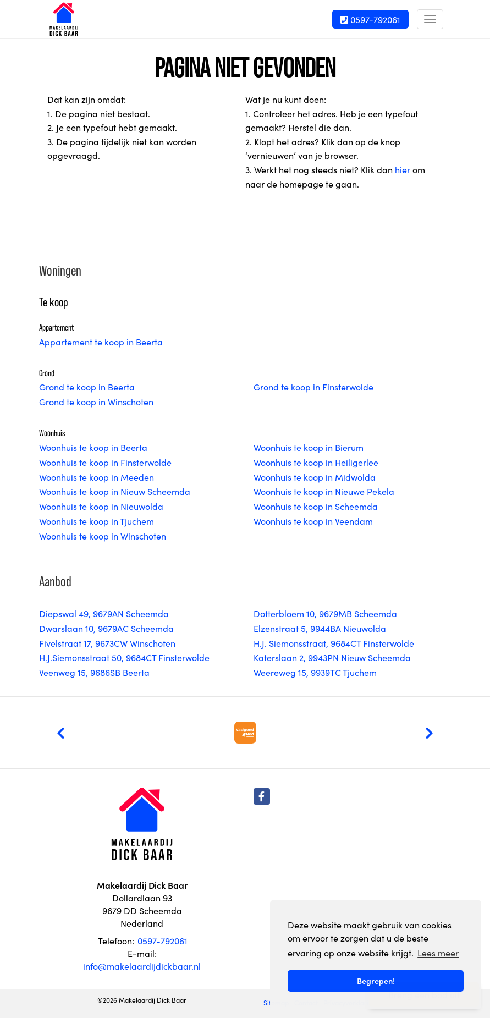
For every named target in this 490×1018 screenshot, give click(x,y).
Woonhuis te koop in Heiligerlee (316, 462)
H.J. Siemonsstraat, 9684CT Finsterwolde (334, 643)
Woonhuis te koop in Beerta (93, 447)
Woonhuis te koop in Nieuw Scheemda (114, 491)
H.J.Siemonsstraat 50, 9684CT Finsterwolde (124, 657)
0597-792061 (370, 19)
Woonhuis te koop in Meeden (96, 477)
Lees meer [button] (438, 953)
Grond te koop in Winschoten (96, 401)
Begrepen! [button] (376, 980)
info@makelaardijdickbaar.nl (142, 966)
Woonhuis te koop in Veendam (313, 521)
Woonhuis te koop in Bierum (309, 447)
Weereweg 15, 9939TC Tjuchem (315, 672)
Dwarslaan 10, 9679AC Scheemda (106, 628)
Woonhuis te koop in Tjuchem (96, 521)
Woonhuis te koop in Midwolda (315, 477)
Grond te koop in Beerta (87, 387)
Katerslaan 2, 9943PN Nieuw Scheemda (332, 657)
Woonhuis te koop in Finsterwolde (105, 462)
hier (402, 169)
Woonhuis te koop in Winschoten (102, 536)
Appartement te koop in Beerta (101, 341)
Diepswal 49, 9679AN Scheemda (104, 613)
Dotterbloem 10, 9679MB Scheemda (325, 613)
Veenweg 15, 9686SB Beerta (94, 672)
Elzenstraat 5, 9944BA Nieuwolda (320, 628)
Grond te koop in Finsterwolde (313, 387)
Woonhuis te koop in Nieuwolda (101, 506)
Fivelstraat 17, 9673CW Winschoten (107, 643)
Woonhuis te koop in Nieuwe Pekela (324, 491)
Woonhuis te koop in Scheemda (316, 506)
